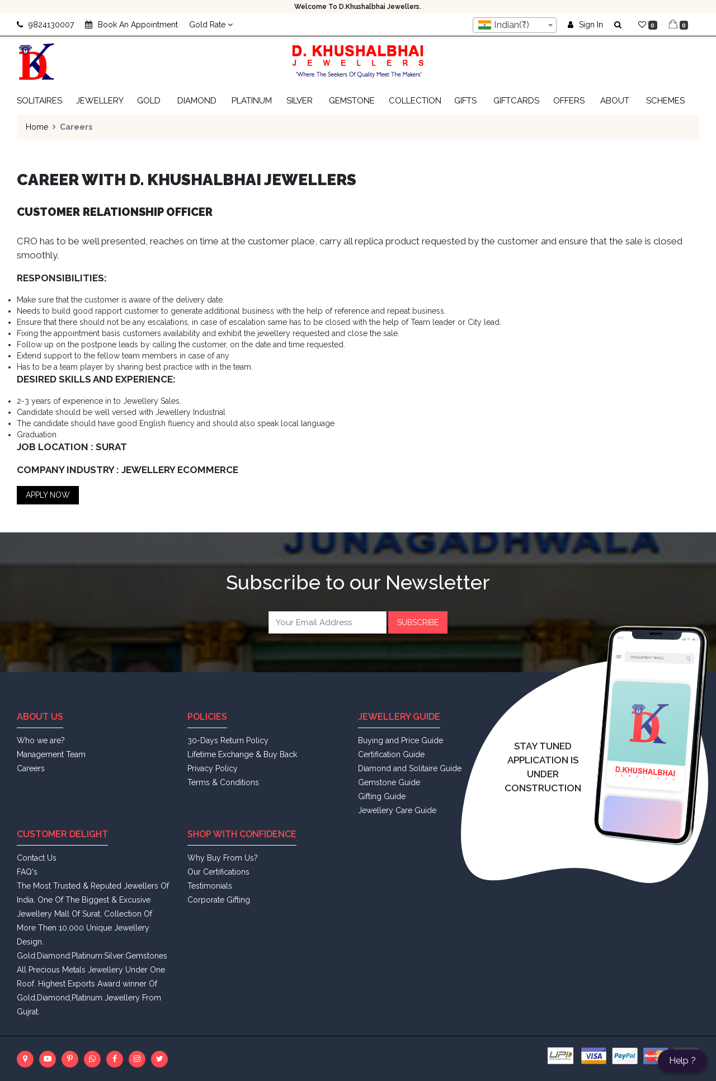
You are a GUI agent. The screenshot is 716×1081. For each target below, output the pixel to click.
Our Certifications (218, 871)
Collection (415, 101)
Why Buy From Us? (222, 857)
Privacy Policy (212, 768)
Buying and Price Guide (400, 740)
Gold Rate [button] (211, 24)
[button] (620, 24)
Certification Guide (391, 754)
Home (37, 126)
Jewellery (100, 101)
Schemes (665, 101)
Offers (569, 101)
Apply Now (48, 494)
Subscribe (418, 622)
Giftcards (516, 101)
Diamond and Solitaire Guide (409, 768)
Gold (149, 101)
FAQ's (27, 871)
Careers (31, 768)
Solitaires (39, 101)
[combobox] (515, 25)
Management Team (51, 754)
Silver (299, 101)
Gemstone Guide (389, 782)
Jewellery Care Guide (397, 810)
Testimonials (209, 885)
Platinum (252, 101)
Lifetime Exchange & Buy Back (242, 754)
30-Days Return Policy (227, 740)
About (614, 101)
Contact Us (36, 857)
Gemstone (352, 101)
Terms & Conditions (223, 782)
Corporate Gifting (218, 899)
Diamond (196, 101)
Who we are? (41, 740)
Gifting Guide (382, 796)
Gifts (465, 101)
